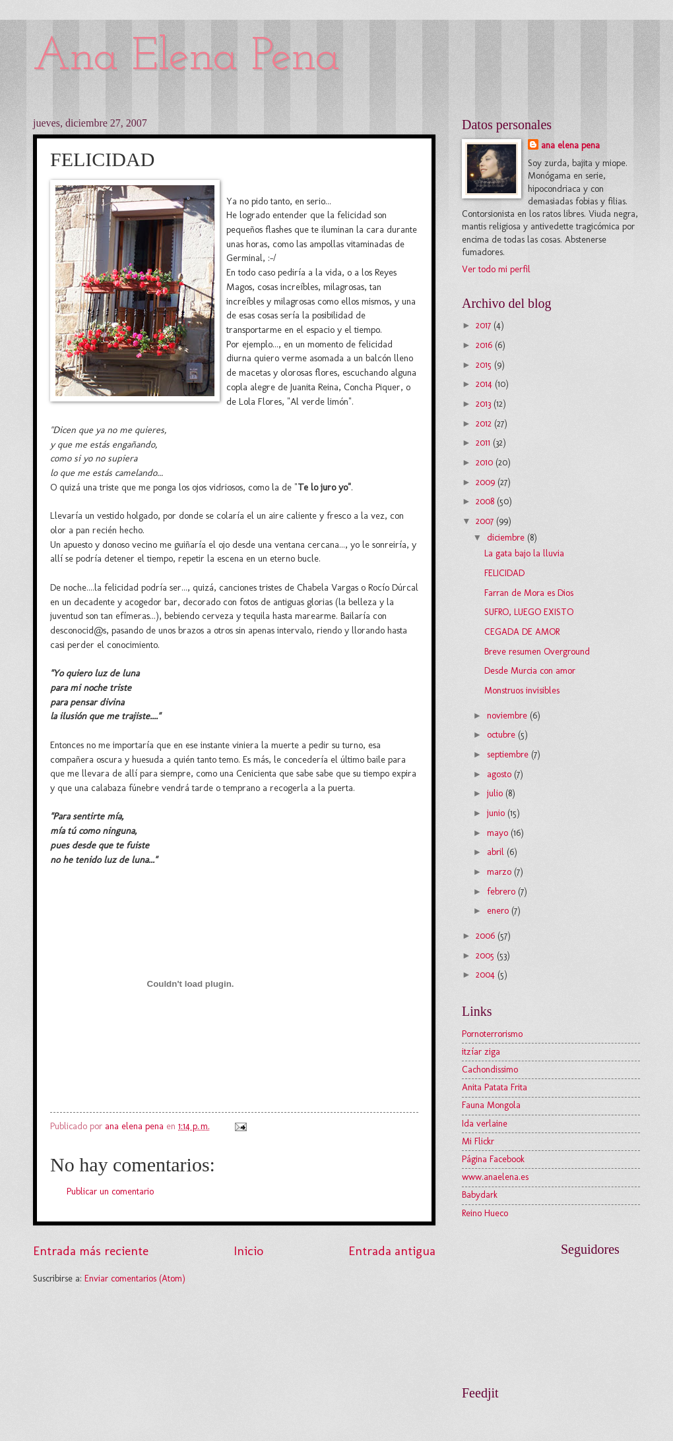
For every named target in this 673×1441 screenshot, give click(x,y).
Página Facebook (493, 1159)
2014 (485, 384)
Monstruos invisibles (522, 690)
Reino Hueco (485, 1213)
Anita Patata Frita (494, 1087)
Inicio (248, 1250)
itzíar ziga (481, 1051)
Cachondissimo (490, 1069)
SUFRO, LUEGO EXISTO (528, 612)
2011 (484, 442)
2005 (486, 955)
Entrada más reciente (90, 1250)
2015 (485, 364)
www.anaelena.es (495, 1177)
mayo (499, 832)
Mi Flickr (478, 1141)
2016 (485, 345)
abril (497, 852)
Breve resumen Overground (537, 651)
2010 (486, 462)
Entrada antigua (391, 1250)
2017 (485, 325)
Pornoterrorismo (492, 1034)
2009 (486, 482)
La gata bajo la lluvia (524, 553)
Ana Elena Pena (186, 57)
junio (497, 813)
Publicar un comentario (110, 1191)
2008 (486, 501)
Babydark (479, 1194)
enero (499, 910)
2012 (485, 423)
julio (496, 793)
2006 (486, 935)
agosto (500, 774)
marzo (500, 871)
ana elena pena (570, 145)
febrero (502, 891)
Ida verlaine (484, 1123)
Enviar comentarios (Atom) (134, 1278)
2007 (486, 521)
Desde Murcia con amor (529, 670)
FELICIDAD (504, 573)
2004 (486, 974)
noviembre (508, 715)
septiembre (509, 754)
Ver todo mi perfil (496, 269)
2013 (485, 403)
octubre (502, 734)
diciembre (507, 537)
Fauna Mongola (491, 1105)
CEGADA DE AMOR (522, 631)
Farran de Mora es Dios (528, 593)
